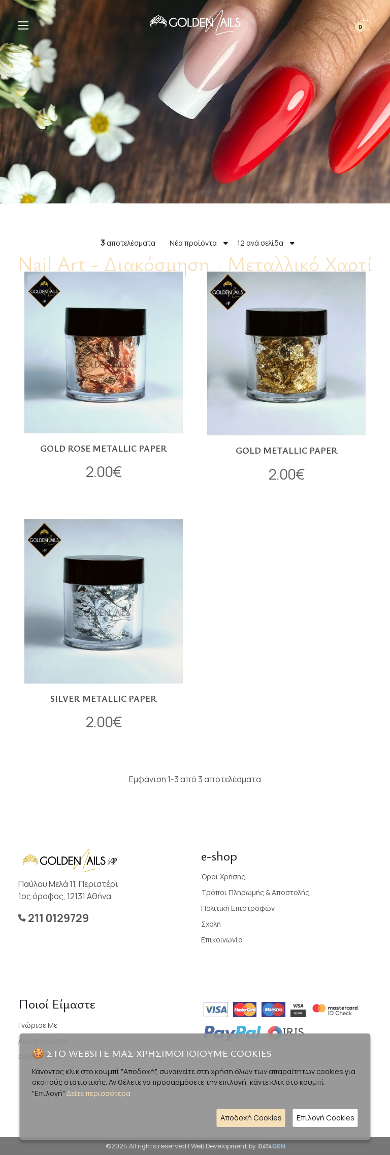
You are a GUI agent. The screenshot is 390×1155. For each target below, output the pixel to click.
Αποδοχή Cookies (251, 1117)
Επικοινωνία (222, 939)
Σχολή (211, 924)
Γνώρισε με (37, 1025)
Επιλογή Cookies (325, 1117)
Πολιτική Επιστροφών (238, 908)
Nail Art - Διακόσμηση (113, 263)
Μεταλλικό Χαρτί (300, 263)
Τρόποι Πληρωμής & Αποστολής (255, 892)
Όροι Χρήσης (223, 876)
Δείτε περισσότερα (99, 1093)
